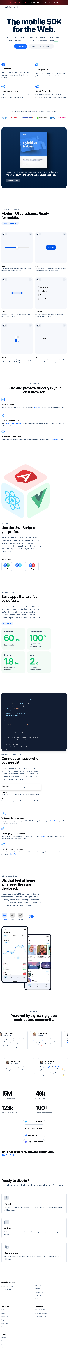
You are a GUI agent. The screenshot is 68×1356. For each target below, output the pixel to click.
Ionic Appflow (14, 854)
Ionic (10, 1289)
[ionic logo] (10, 7)
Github (4, 1348)
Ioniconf (3, 1327)
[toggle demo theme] (31, 916)
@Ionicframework (41, 1041)
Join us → (7, 1155)
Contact (3, 1337)
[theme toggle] (30, 234)
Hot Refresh (54, 439)
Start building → (7, 623)
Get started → (21, 46)
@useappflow (44, 1067)
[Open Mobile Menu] (65, 7)
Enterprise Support (41, 1313)
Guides (37, 1288)
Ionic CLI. (37, 407)
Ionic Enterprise (40, 1309)
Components (39, 1292)
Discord (4, 1344)
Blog (2, 1309)
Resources (4, 1323)
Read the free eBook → (13, 180)
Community (4, 1316)
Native (37, 1299)
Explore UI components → (10, 223)
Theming (38, 1295)
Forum (3, 1313)
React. (56, 40)
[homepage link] (17, 1282)
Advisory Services (40, 1316)
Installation (38, 1285)
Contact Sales (39, 1320)
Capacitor (53, 821)
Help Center (5, 1320)
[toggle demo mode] (4, 234)
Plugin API (43, 836)
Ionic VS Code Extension (13, 423)
